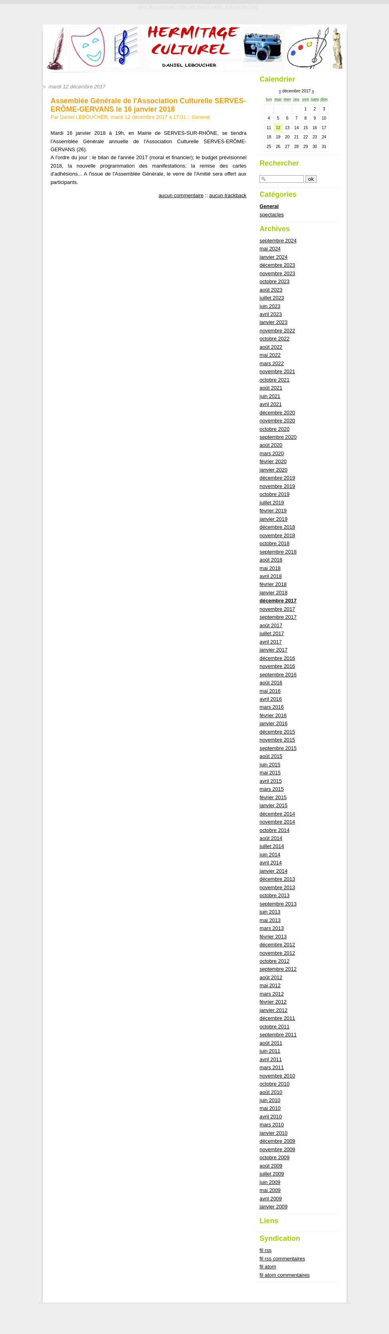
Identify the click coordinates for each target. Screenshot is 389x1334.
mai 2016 (270, 691)
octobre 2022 (274, 339)
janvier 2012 (273, 1010)
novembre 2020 (277, 421)
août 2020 (270, 445)
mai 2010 (270, 1108)
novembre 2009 (277, 1149)
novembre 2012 (277, 953)
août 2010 (270, 1092)
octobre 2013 (274, 895)
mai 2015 (270, 773)
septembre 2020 (277, 437)
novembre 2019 (277, 486)
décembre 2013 (277, 879)
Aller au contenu (155, 7)
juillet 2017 (271, 633)
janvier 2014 (273, 871)
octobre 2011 (274, 1027)
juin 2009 (269, 1182)
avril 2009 (270, 1199)
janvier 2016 (273, 723)
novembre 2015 (277, 740)
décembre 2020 (277, 413)
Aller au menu (193, 7)
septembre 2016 (277, 675)
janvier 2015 (273, 805)
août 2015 (270, 756)
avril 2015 (270, 781)
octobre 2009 (274, 1157)
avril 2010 (270, 1117)
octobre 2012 (274, 961)
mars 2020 (271, 453)
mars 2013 (271, 928)
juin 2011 (269, 1051)
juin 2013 (269, 912)
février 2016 (273, 715)
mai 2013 (270, 920)
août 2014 (270, 838)
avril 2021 (270, 404)
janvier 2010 (273, 1133)
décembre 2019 (277, 478)
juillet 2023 (271, 298)
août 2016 (270, 683)
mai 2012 (270, 985)
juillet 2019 (271, 503)
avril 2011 (270, 1059)
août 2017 (270, 625)
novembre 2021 (277, 371)
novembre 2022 (277, 331)
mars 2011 (271, 1067)
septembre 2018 (277, 552)
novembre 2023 (277, 273)
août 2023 (270, 290)
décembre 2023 (277, 265)
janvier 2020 (273, 470)
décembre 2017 (277, 601)
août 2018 (270, 560)
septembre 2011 (277, 1035)
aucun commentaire (181, 195)
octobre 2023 (274, 281)
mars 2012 (271, 994)
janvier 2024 (273, 257)
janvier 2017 (273, 650)
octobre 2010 (274, 1084)
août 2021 (270, 388)
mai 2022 (270, 355)
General (201, 117)
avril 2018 (270, 576)
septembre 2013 (277, 904)
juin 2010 (269, 1100)
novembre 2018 (277, 535)
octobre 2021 (274, 380)
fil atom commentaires (284, 1275)
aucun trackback (227, 195)
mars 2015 (271, 789)
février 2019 (273, 511)
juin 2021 (269, 396)
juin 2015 (269, 765)
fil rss (265, 1250)
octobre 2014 (274, 830)
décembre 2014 (277, 814)
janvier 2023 (273, 322)
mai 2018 (270, 568)
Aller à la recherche (235, 7)
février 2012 (273, 1002)
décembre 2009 (277, 1141)
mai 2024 (270, 249)
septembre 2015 (277, 748)
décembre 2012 (277, 945)
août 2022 (270, 347)
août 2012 (270, 977)
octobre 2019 (274, 494)
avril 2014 (270, 863)
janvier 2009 (273, 1207)
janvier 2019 (273, 519)
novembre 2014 (277, 822)
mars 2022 (271, 363)
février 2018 (273, 584)
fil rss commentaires (282, 1259)
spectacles (271, 215)
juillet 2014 (271, 846)
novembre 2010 (277, 1076)
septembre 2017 (277, 617)
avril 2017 (270, 642)
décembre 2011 (277, 1018)
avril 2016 (270, 699)
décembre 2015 (277, 732)
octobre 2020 (274, 429)
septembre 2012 (277, 969)
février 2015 (273, 797)
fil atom (267, 1267)
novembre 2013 (277, 887)
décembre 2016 (277, 658)
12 (278, 128)
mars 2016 (271, 707)
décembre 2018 (277, 527)
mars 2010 (271, 1125)
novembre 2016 (277, 666)
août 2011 (270, 1043)
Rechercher (279, 163)
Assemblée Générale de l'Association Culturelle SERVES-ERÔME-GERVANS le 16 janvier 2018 (148, 105)
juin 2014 (269, 855)
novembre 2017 (277, 609)
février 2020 (273, 461)
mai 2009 (270, 1190)
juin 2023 (269, 306)
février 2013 (273, 937)
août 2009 (270, 1166)
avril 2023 (270, 314)
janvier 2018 (273, 593)
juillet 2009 (271, 1174)
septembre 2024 (277, 241)
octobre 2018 (274, 543)
